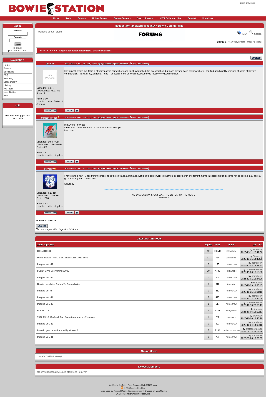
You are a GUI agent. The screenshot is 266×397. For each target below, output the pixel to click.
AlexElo (62, 372)
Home (56, 18)
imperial (231, 284)
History (7, 85)
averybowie (231, 310)
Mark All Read (254, 42)
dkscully (50, 64)
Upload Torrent (99, 18)
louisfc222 (52, 372)
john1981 (231, 257)
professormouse (49, 118)
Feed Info (141, 388)
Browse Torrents (122, 18)
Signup (252, 3)
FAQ (6, 75)
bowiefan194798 (45, 356)
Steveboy (49, 169)
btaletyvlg (42, 372)
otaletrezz (72, 372)
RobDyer (82, 372)
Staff (6, 95)
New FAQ (8, 78)
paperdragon (137, 391)
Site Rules (9, 72)
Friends (7, 68)
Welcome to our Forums (50, 31)
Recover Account (17, 50)
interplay (231, 317)
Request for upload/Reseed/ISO (75, 50)
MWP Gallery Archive (170, 18)
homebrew (231, 264)
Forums (82, 18)
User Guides (10, 92)
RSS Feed (130, 388)
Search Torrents (145, 18)
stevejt (58, 356)
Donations (207, 18)
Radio (68, 18)
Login (242, 3)
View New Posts (237, 42)
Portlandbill (231, 270)
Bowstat (192, 18)
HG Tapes (9, 89)
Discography (10, 82)
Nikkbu (117, 391)
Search (258, 34)
